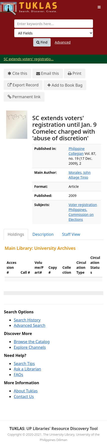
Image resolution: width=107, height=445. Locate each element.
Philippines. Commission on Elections (81, 214)
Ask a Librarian (27, 369)
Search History (27, 320)
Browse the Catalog (32, 341)
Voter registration (83, 204)
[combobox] (53, 23)
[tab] (16, 234)
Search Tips (24, 363)
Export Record (23, 85)
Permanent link (24, 97)
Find (41, 42)
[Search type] (53, 33)
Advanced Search (29, 325)
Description (43, 234)
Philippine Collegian (77, 151)
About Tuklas (26, 391)
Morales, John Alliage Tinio (80, 175)
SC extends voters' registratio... (29, 59)
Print (74, 73)
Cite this (17, 73)
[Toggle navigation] (99, 7)
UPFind (12, 6)
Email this (47, 73)
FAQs (18, 374)
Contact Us (24, 396)
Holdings (16, 234)
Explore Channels (30, 347)
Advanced (63, 42)
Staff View (71, 234)
